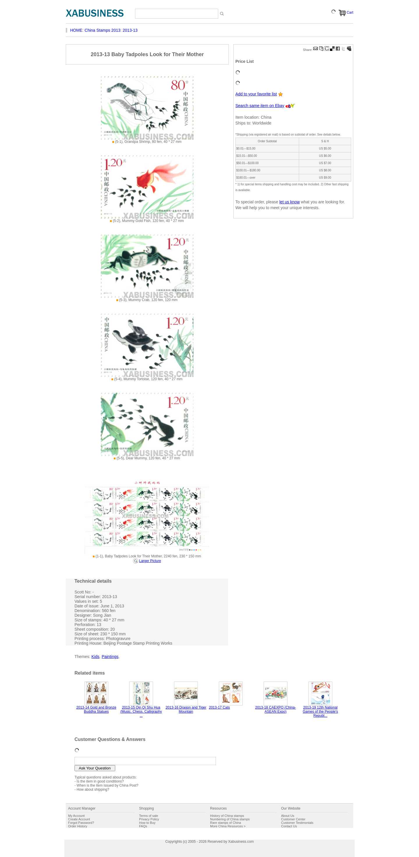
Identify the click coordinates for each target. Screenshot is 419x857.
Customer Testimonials (297, 822)
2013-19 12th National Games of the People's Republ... (320, 711)
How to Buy (147, 822)
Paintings (110, 656)
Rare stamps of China (225, 822)
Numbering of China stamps (230, 819)
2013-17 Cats (219, 707)
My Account (76, 815)
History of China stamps (227, 815)
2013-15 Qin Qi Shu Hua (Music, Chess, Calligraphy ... (141, 711)
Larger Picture (150, 561)
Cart (350, 12)
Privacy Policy (149, 819)
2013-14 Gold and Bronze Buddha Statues (96, 709)
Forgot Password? (81, 822)
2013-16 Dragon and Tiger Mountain (186, 709)
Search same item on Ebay (259, 105)
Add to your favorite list (256, 94)
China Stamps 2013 (102, 30)
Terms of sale (148, 815)
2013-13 (130, 30)
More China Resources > (228, 826)
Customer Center (293, 819)
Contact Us (289, 826)
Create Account (79, 819)
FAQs (143, 826)
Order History (77, 826)
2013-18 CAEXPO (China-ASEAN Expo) (275, 709)
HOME (76, 30)
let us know (289, 202)
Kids (95, 656)
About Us (287, 815)
